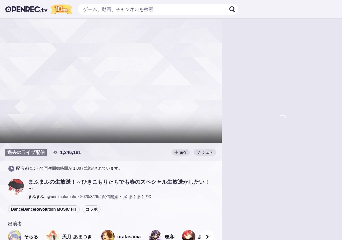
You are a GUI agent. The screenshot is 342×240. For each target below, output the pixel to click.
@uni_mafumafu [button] (61, 196)
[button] (16, 187)
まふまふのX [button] (136, 197)
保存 (180, 152)
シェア (205, 152)
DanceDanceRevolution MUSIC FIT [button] (44, 209)
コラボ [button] (92, 209)
